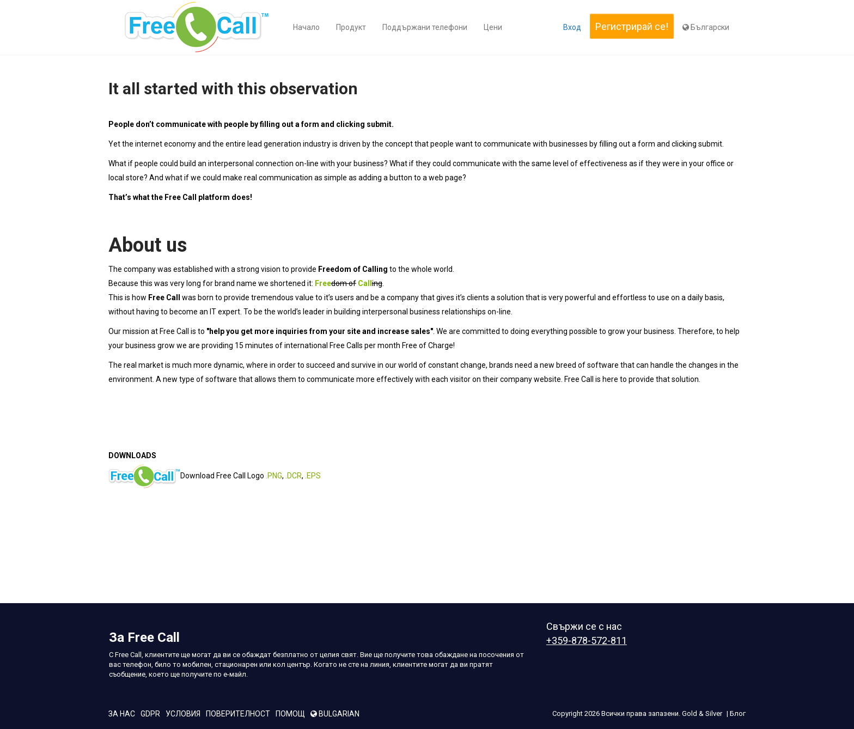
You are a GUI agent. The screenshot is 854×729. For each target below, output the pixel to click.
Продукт (351, 27)
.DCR (293, 475)
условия (183, 713)
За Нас (121, 713)
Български (705, 27)
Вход (572, 27)
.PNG (274, 475)
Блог (738, 713)
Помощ (290, 713)
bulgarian (334, 713)
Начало (306, 27)
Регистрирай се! (631, 26)
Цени (493, 27)
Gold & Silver (702, 713)
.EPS (313, 475)
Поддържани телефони (424, 27)
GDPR (150, 713)
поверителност (238, 713)
